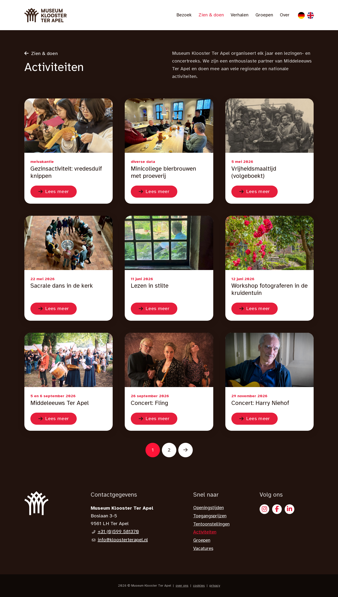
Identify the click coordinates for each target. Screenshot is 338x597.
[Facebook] (277, 509)
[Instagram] (264, 509)
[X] (289, 509)
